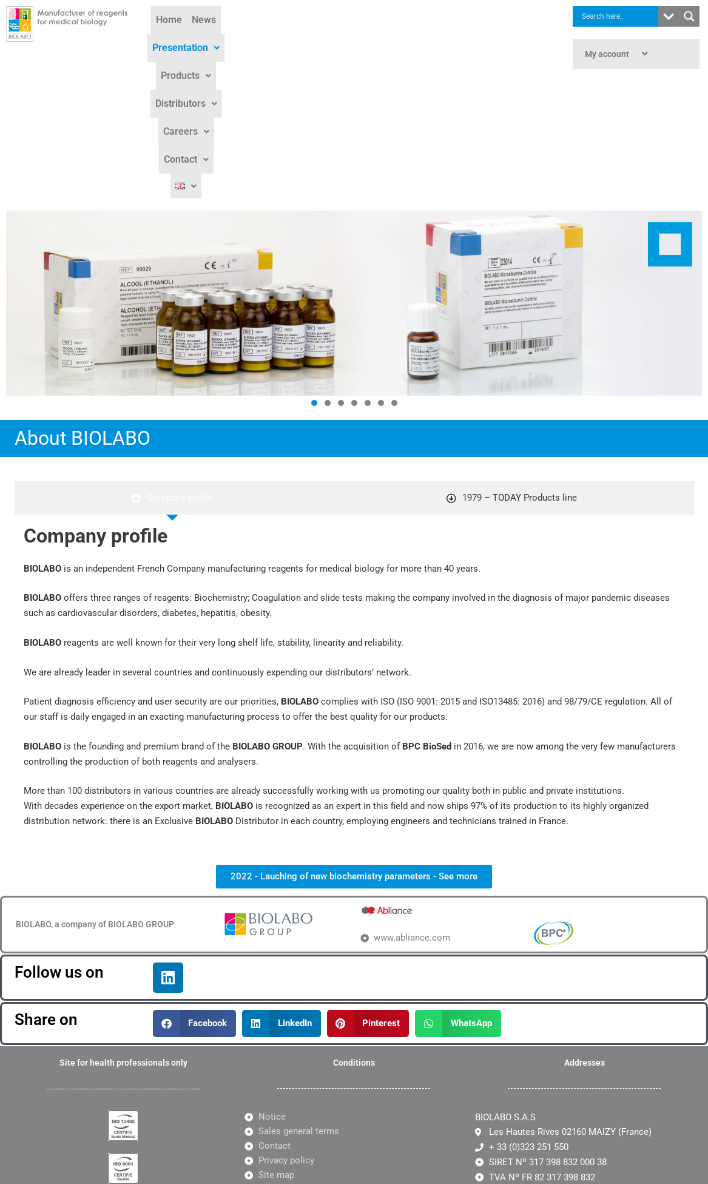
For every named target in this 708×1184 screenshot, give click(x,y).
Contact (322, 51)
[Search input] (618, 16)
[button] (279, 24)
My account (617, 54)
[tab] (172, 368)
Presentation (279, 23)
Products (348, 23)
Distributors (414, 23)
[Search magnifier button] (689, 16)
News (224, 23)
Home (189, 23)
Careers (477, 23)
